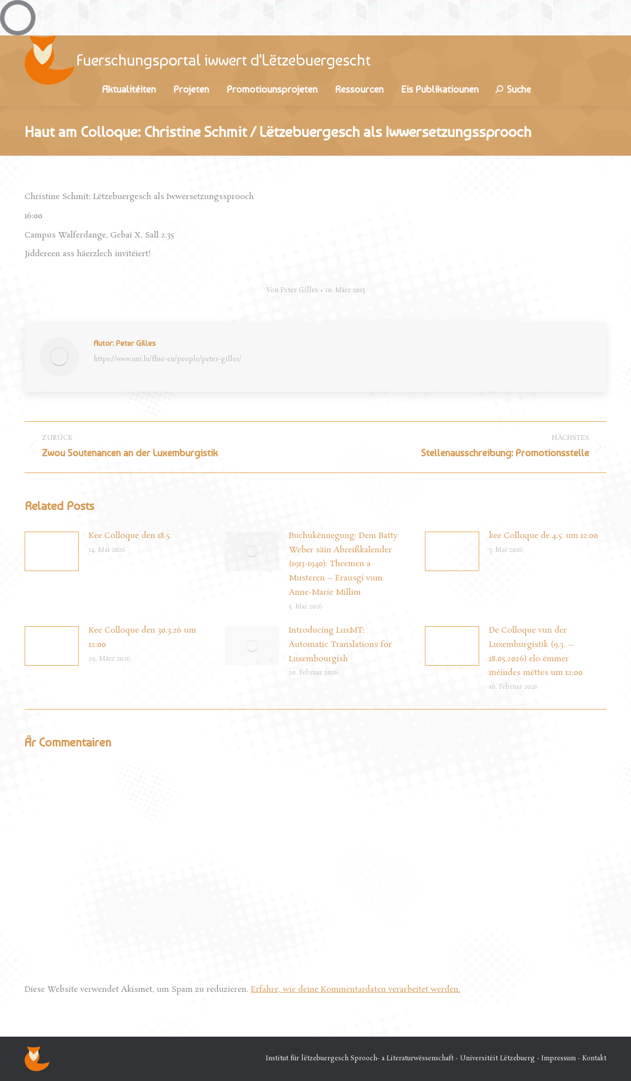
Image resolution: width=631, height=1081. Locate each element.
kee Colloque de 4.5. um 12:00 (543, 535)
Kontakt (594, 1058)
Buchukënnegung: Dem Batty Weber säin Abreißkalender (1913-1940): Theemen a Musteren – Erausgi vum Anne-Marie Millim (343, 564)
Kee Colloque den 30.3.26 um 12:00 (142, 637)
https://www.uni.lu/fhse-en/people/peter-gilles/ (168, 359)
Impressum (558, 1058)
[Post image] (52, 551)
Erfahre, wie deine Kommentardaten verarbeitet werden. (355, 989)
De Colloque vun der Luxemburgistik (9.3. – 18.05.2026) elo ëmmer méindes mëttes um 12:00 (536, 651)
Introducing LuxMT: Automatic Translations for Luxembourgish (340, 645)
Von (292, 290)
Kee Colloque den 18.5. (130, 535)
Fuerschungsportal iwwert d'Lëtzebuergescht (223, 60)
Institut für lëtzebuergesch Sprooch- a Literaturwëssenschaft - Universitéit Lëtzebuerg (400, 1058)
